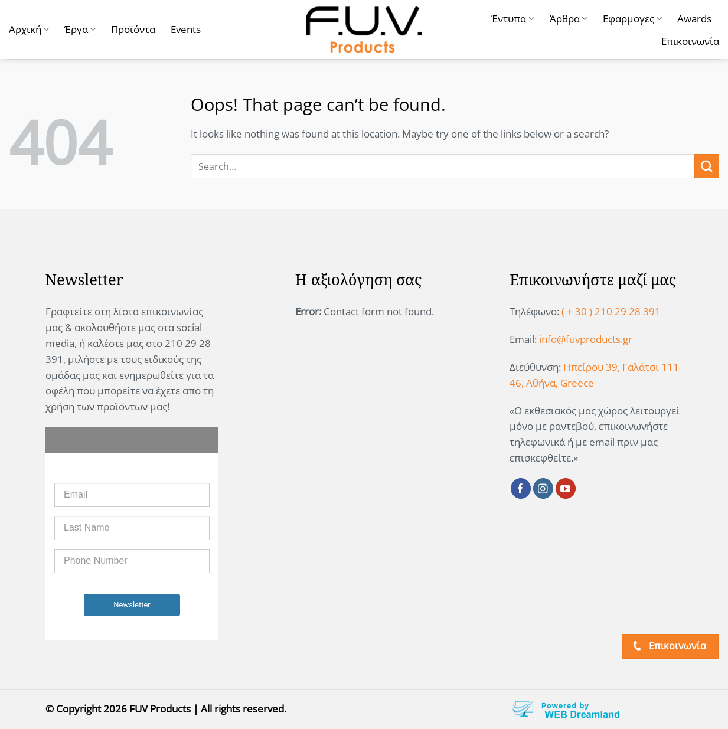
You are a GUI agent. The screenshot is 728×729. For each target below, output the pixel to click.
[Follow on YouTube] (566, 488)
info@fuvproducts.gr (585, 339)
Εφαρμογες (632, 18)
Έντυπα (512, 18)
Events (186, 29)
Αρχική (29, 29)
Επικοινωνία (690, 41)
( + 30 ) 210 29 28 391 (611, 311)
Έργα (80, 29)
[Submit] (706, 166)
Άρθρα (568, 18)
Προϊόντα (133, 29)
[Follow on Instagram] (543, 488)
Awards (694, 18)
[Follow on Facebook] (521, 488)
